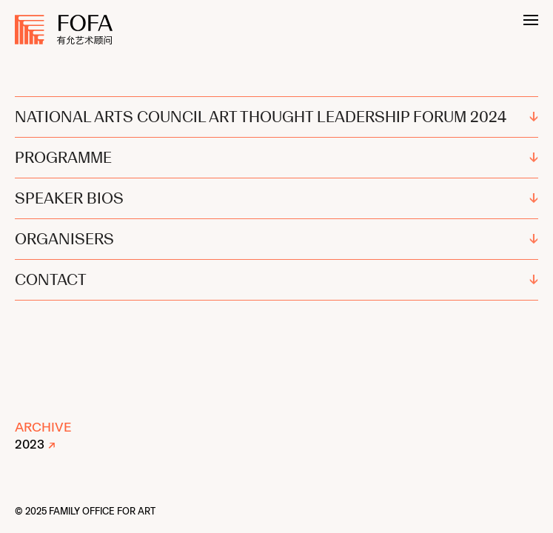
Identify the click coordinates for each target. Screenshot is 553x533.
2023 (29, 444)
